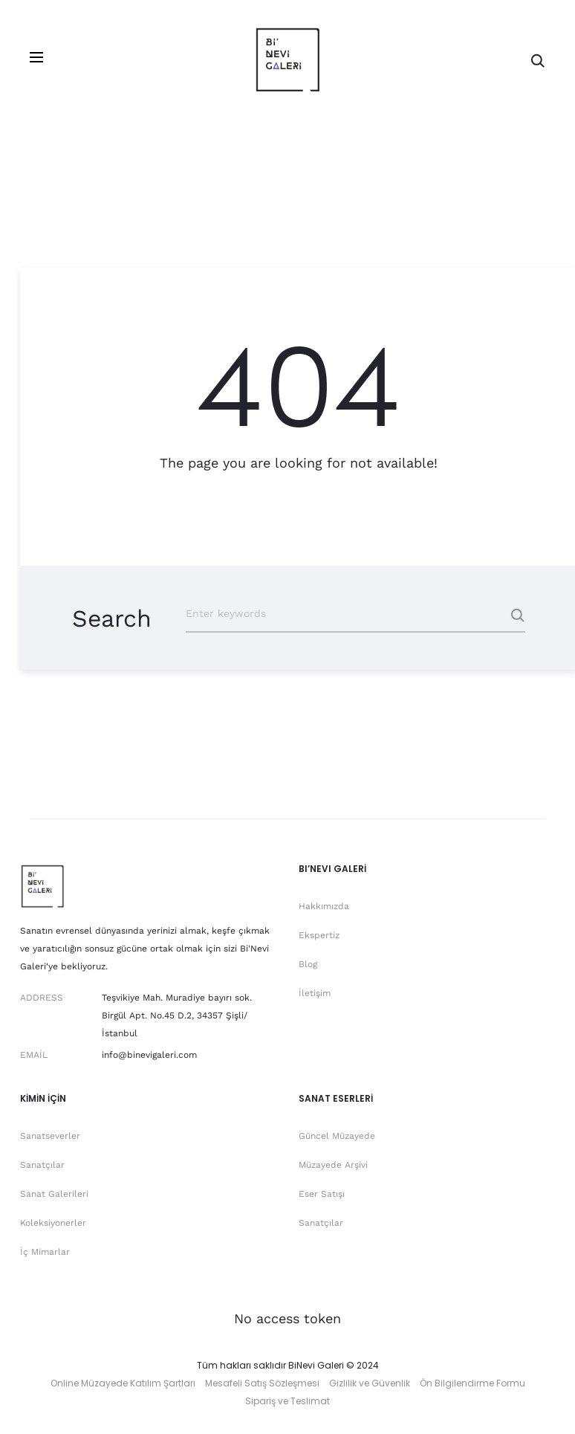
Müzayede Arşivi (333, 1165)
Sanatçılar (42, 1165)
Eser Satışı (322, 1194)
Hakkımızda (324, 906)
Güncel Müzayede (337, 1136)
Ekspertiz (319, 935)
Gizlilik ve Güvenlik (369, 1383)
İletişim (315, 993)
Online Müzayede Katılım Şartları (123, 1383)
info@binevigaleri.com (149, 1055)
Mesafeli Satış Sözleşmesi (262, 1383)
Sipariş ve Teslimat (287, 1401)
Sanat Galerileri (54, 1194)
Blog (308, 964)
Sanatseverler (50, 1136)
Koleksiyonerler (53, 1223)
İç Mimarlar (45, 1252)
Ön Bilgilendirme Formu (472, 1383)
